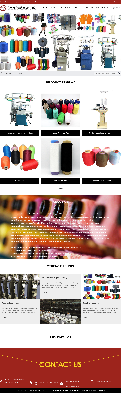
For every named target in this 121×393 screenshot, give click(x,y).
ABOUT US (55, 8)
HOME (45, 8)
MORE (60, 188)
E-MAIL (20, 73)
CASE (75, 8)
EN (120, 8)
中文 (117, 8)
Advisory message (107, 2)
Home (98, 2)
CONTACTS (105, 8)
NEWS (85, 8)
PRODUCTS (65, 8)
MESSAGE (95, 8)
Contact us (117, 2)
